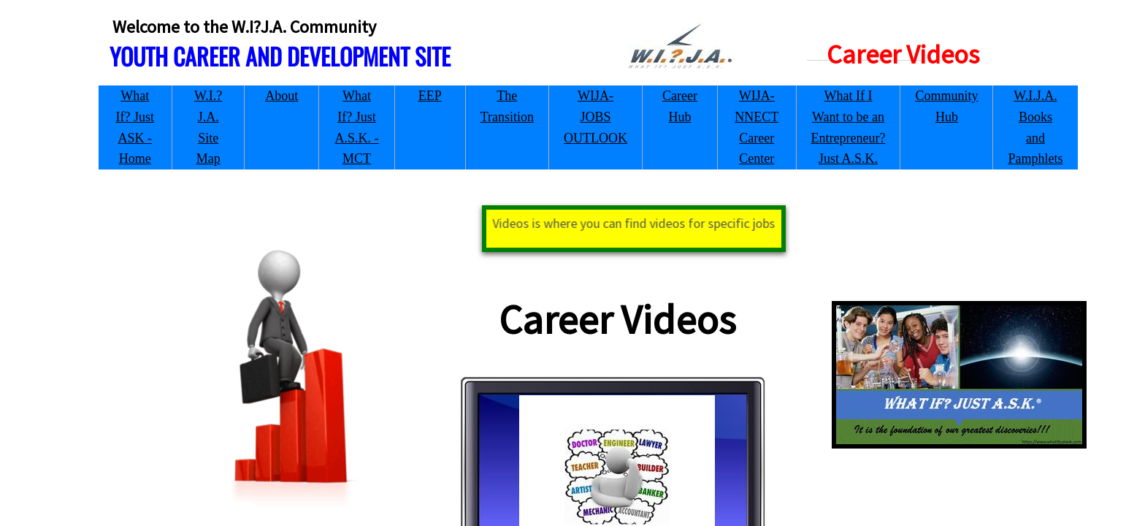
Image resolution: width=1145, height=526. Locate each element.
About (281, 95)
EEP (430, 95)
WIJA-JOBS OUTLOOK (595, 116)
